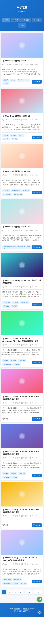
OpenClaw (20, 80)
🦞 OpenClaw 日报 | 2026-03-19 (16, 171)
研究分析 (23, 583)
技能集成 (14, 477)
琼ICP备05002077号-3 (22, 611)
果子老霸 (22, 7)
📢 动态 (15, 20)
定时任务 (6, 80)
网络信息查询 (7, 583)
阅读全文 (36, 82)
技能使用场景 (17, 579)
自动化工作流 (7, 364)
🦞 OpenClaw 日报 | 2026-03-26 (16, 116)
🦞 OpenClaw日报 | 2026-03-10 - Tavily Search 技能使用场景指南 (19, 559)
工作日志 (6, 83)
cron (28, 80)
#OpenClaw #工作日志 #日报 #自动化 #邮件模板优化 (17, 247)
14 (29, 592)
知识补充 (16, 583)
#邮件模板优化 (16, 190)
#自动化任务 (26, 190)
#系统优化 (6, 306)
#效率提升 (14, 306)
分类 (22, 25)
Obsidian (13, 135)
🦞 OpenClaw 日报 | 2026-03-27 (16, 61)
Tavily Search (7, 579)
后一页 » (37, 592)
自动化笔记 (6, 477)
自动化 (13, 80)
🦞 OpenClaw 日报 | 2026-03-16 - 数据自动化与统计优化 (21, 281)
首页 (6, 20)
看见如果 (17, 64)
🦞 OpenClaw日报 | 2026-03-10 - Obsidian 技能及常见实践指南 (21, 397)
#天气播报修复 (18, 194)
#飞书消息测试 (7, 194)
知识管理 (13, 360)
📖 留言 (26, 20)
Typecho (26, 608)
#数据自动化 (24, 302)
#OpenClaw (7, 302)
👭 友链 (36, 20)
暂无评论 (26, 64)
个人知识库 (16, 364)
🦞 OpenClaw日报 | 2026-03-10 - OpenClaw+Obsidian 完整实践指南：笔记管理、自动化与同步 (21, 340)
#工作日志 (6, 190)
